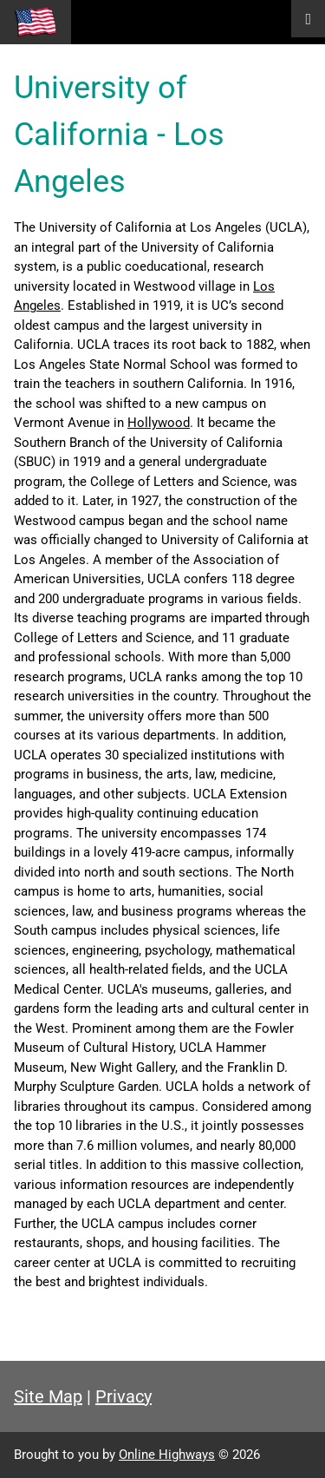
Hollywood (158, 422)
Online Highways (167, 1454)
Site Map (48, 1396)
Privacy (123, 1396)
